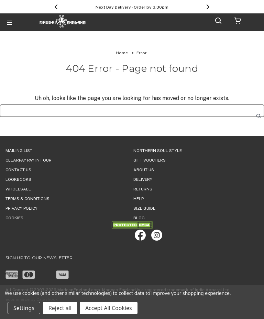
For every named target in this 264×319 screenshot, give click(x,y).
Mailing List (19, 150)
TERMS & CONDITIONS (28, 198)
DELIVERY (142, 179)
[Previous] (56, 7)
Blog (139, 218)
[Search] (218, 22)
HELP (138, 198)
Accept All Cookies (108, 308)
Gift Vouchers (149, 160)
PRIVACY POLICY (21, 208)
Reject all (60, 308)
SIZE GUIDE (144, 208)
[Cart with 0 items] (238, 21)
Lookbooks (18, 179)
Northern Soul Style (157, 150)
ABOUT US (143, 169)
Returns (142, 189)
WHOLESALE (18, 189)
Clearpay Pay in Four (29, 160)
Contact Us (18, 169)
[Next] (208, 7)
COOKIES (14, 218)
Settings (23, 308)
